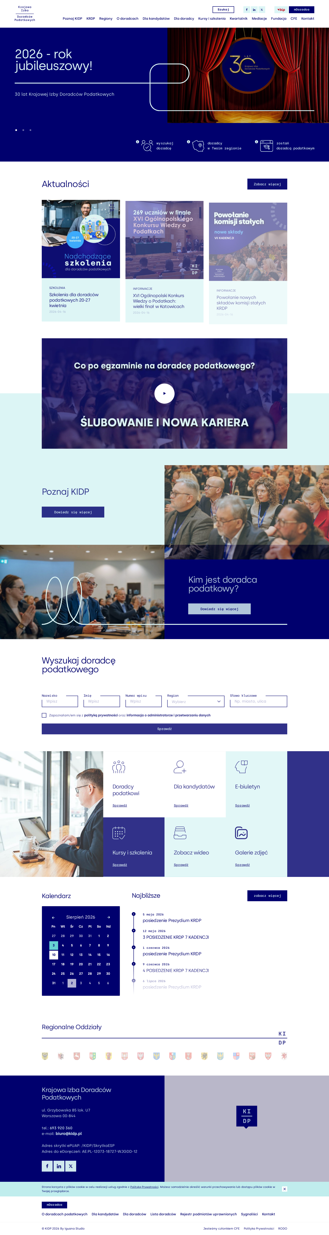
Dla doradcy (184, 19)
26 (72, 974)
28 (63, 936)
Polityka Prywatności (259, 1228)
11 (62, 955)
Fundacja (278, 19)
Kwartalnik (239, 19)
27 (53, 936)
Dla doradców (134, 1214)
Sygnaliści (249, 1214)
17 (53, 964)
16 (108, 955)
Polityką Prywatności (144, 1186)
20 (81, 964)
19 (71, 964)
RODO (282, 1228)
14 (89, 955)
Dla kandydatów (156, 19)
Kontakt (307, 19)
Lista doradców (163, 1214)
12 (71, 955)
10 (53, 955)
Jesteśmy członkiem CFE (221, 1228)
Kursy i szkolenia (212, 19)
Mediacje (259, 19)
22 (99, 964)
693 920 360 (61, 1133)
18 (62, 964)
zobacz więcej (267, 896)
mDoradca (301, 9)
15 (99, 955)
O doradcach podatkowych (64, 1214)
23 (108, 964)
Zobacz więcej (267, 190)
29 (72, 936)
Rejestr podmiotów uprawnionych (208, 1214)
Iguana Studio (75, 1228)
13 (80, 955)
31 (89, 936)
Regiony (105, 19)
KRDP (90, 19)
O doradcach (127, 19)
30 (81, 936)
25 (63, 974)
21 (89, 964)
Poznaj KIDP (72, 19)
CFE (294, 19)
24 (53, 974)
